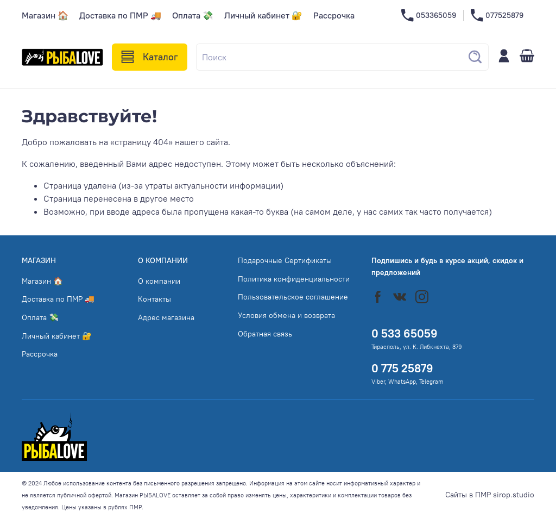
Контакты (154, 299)
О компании (159, 281)
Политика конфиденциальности (294, 279)
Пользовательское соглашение (293, 297)
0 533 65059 (404, 333)
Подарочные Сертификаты (285, 260)
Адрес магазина (166, 317)
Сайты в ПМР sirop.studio (489, 495)
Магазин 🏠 (45, 15)
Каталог (149, 57)
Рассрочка (334, 15)
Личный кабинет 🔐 (263, 15)
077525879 (497, 15)
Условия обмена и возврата (286, 315)
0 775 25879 (402, 368)
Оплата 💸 (192, 15)
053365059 (428, 15)
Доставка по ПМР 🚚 (120, 15)
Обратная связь (265, 334)
